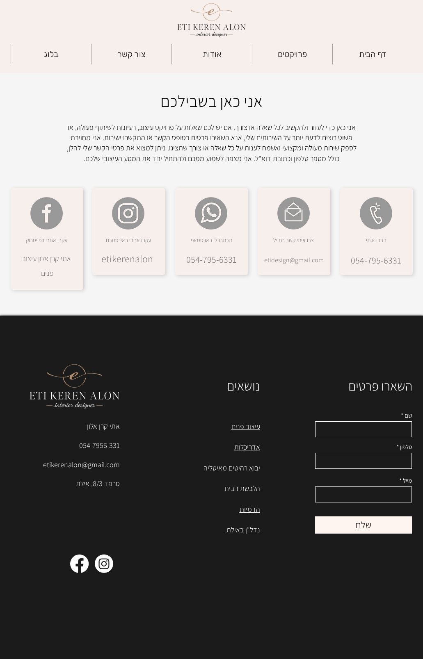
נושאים (243, 385)
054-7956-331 (99, 445)
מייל (407, 480)
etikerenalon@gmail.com (81, 464)
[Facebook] (79, 563)
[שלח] (363, 525)
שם (408, 415)
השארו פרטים (380, 385)
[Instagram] (104, 563)
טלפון (406, 447)
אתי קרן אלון (103, 426)
